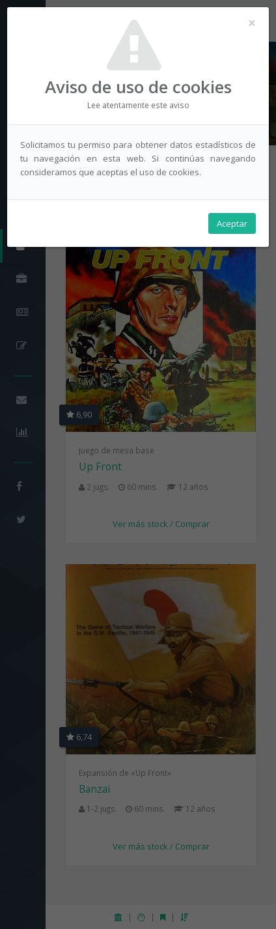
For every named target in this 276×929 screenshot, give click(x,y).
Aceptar (232, 223)
